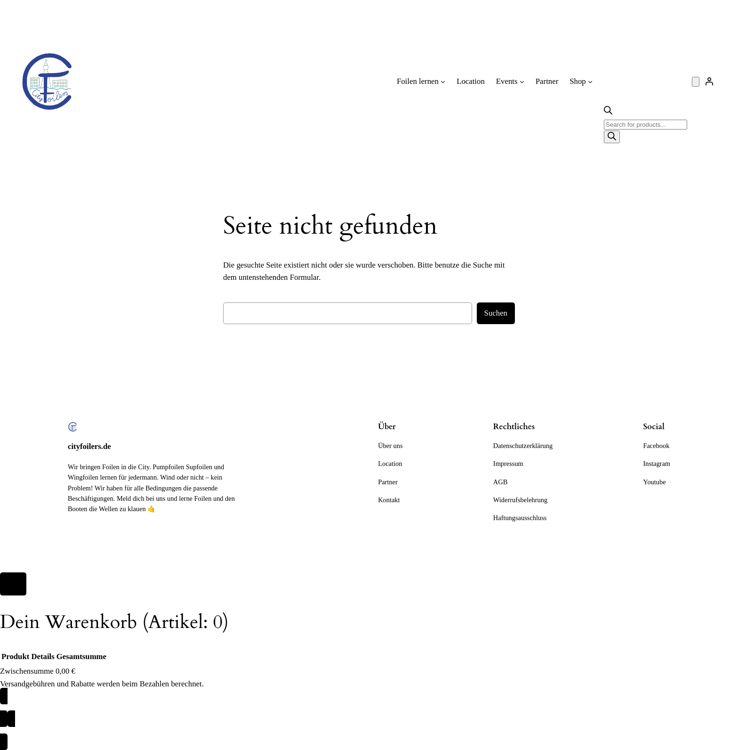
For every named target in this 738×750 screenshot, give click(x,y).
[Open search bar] (608, 111)
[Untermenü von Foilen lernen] (443, 81)
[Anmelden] (709, 81)
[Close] (13, 584)
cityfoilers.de (89, 446)
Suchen (495, 313)
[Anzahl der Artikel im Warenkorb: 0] (695, 82)
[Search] (612, 136)
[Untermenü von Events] (522, 81)
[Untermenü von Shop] (590, 81)
